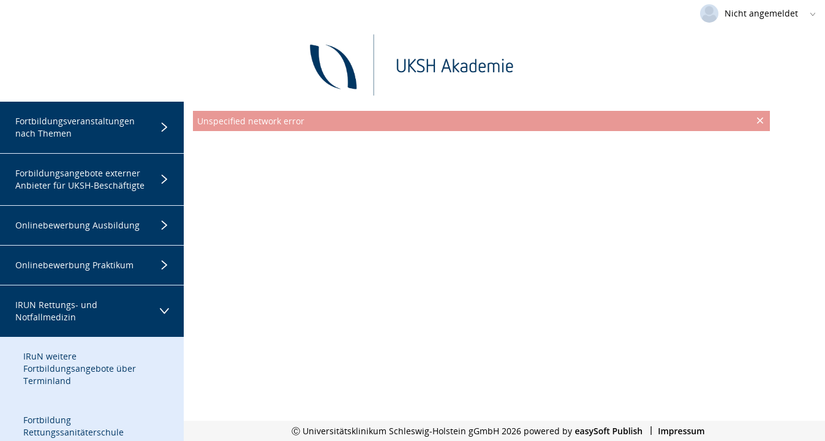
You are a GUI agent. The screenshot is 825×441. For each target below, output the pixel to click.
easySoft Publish (608, 431)
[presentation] (481, 161)
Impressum (681, 431)
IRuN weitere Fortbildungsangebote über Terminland (79, 368)
